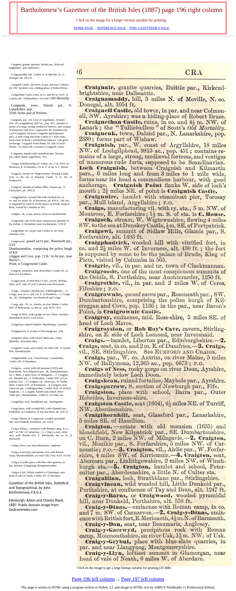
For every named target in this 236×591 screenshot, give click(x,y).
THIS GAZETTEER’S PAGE (149, 28)
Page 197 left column (142, 579)
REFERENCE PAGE (111, 28)
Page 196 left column (93, 579)
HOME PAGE (83, 28)
